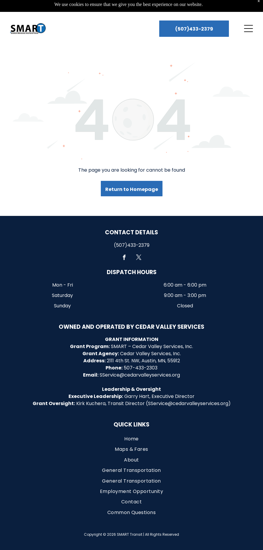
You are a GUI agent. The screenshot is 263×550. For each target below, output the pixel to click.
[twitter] (139, 243)
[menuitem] (132, 424)
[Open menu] (248, 13)
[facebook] (124, 243)
